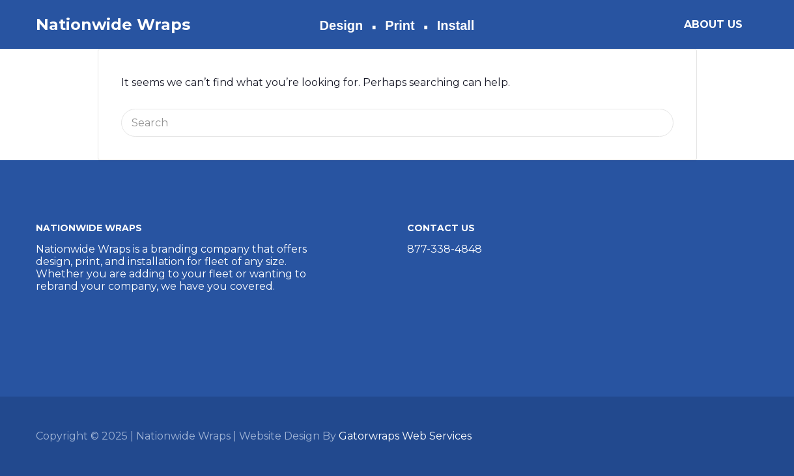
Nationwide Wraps (113, 24)
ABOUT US (713, 24)
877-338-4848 (444, 249)
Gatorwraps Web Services (405, 436)
